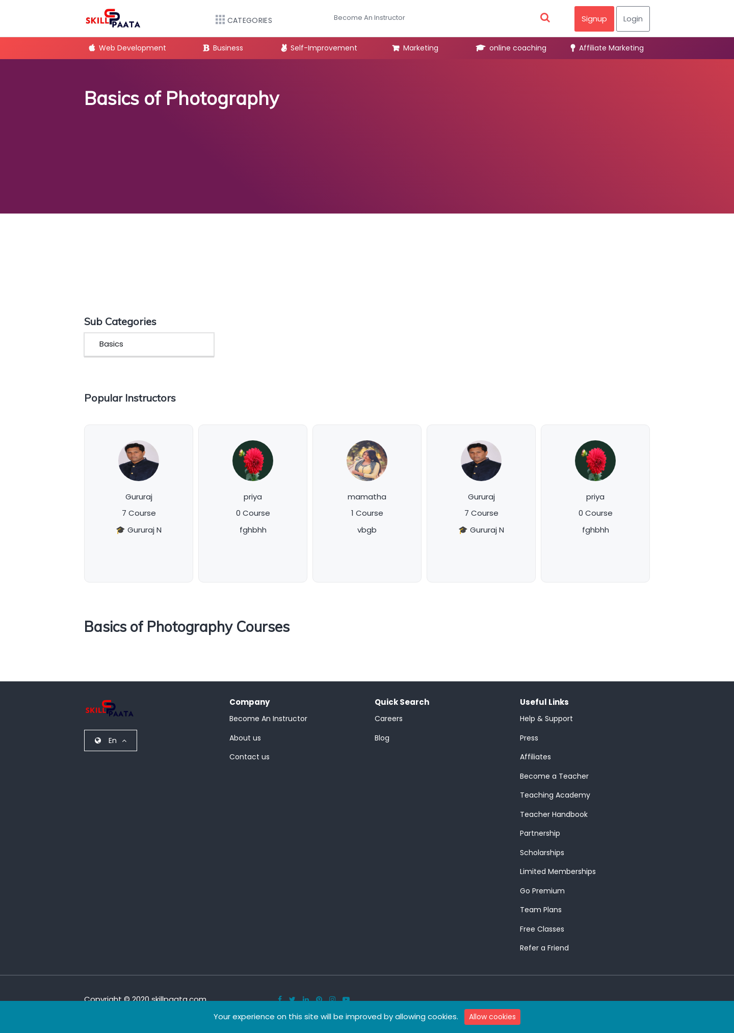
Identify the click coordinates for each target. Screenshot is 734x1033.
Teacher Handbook (554, 814)
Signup (594, 18)
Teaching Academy (555, 795)
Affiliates (535, 757)
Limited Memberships (558, 871)
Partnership (540, 833)
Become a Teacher (554, 776)
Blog (382, 738)
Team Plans (541, 910)
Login (633, 18)
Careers (389, 718)
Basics (111, 343)
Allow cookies (492, 1017)
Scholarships (542, 852)
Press (529, 738)
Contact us (249, 757)
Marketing (415, 48)
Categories (238, 20)
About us (245, 738)
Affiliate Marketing (607, 48)
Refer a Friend (544, 948)
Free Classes (542, 929)
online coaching (511, 48)
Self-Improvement (319, 48)
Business (223, 48)
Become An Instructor (369, 17)
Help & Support (546, 718)
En (110, 740)
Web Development (127, 48)
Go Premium (542, 891)
